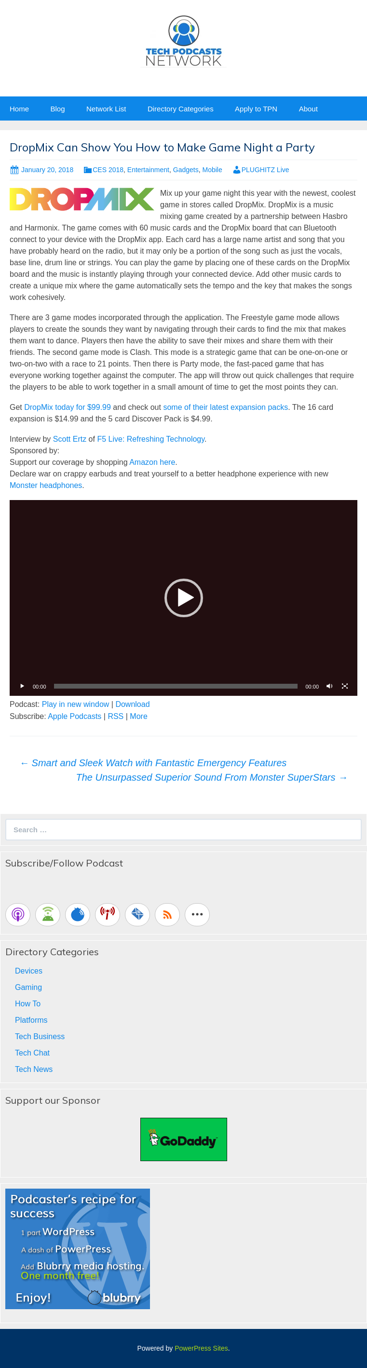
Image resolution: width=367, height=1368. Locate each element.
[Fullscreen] (345, 686)
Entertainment (148, 170)
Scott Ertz (69, 439)
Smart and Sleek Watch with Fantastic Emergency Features (152, 763)
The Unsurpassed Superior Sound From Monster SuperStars (212, 777)
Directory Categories (181, 109)
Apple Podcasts (74, 716)
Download (132, 704)
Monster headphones (46, 485)
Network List (106, 109)
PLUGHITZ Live (265, 170)
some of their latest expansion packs (225, 407)
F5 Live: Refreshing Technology (150, 439)
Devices (28, 971)
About (308, 109)
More (138, 716)
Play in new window (75, 704)
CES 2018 (108, 170)
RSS (115, 716)
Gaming (28, 987)
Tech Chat (32, 1053)
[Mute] (329, 686)
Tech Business (40, 1036)
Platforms (31, 1020)
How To (28, 1004)
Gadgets (186, 170)
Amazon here (152, 462)
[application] (183, 598)
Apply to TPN (256, 109)
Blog (57, 109)
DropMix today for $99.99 (67, 407)
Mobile (212, 170)
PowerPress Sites (201, 1348)
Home (19, 109)
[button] (183, 598)
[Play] (22, 686)
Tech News (34, 1069)
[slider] (176, 686)
